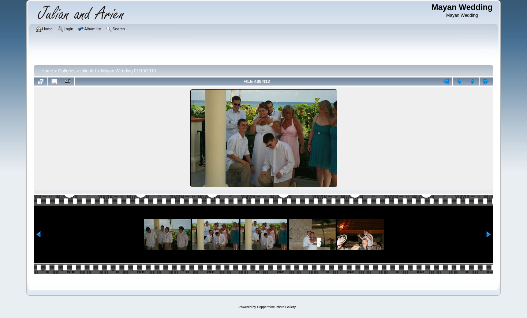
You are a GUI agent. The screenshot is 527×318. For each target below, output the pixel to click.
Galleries (66, 70)
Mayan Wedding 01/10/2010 (128, 70)
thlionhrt (88, 70)
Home (47, 70)
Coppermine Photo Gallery (276, 307)
